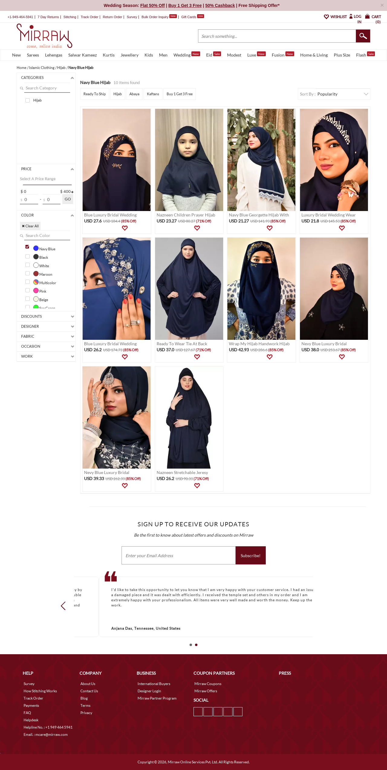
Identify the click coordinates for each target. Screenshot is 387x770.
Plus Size (342, 54)
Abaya (134, 94)
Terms (85, 705)
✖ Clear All (30, 226)
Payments (31, 705)
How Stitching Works (40, 691)
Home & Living (314, 54)
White (41, 265)
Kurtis (109, 54)
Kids (149, 54)
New (16, 54)
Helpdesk (31, 720)
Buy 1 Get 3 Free (180, 94)
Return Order (112, 17)
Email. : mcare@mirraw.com (46, 734)
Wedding (187, 54)
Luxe (256, 54)
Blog (84, 698)
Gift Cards (192, 17)
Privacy (86, 712)
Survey (132, 17)
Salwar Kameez (82, 54)
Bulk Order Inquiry (154, 17)
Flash (365, 54)
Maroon (42, 273)
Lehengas (53, 54)
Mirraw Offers (205, 691)
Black (40, 256)
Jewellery (129, 54)
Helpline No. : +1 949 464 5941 (48, 727)
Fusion (283, 54)
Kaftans (153, 94)
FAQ (27, 712)
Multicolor (44, 282)
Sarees (33, 54)
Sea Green (44, 307)
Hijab (37, 100)
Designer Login (149, 691)
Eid (213, 54)
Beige (40, 299)
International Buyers (154, 683)
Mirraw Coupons (207, 683)
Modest (234, 54)
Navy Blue (44, 248)
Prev (65, 605)
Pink (39, 290)
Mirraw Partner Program (157, 698)
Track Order (89, 17)
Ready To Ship (94, 94)
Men (163, 54)
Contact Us (89, 691)
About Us (87, 683)
